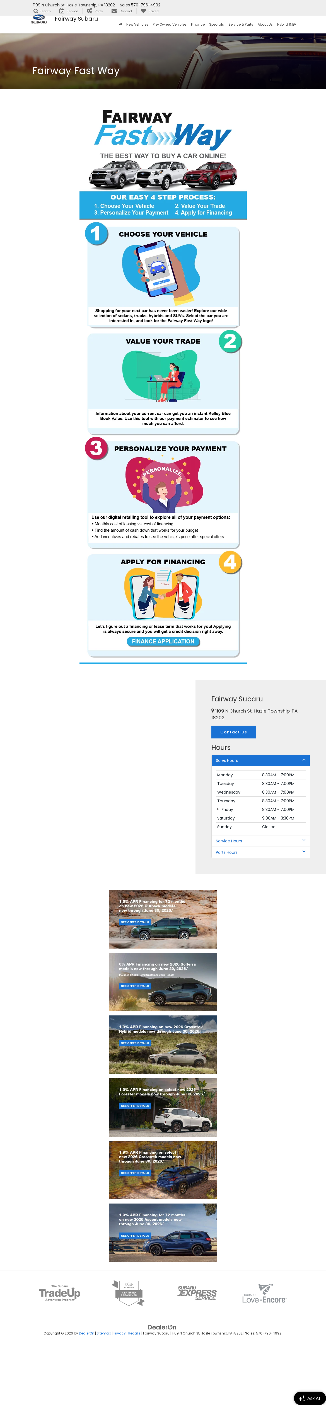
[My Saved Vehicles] (149, 11)
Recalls (134, 1391)
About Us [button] (265, 24)
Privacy (120, 1391)
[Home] (120, 24)
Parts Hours (261, 852)
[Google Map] (97, 777)
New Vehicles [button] (137, 24)
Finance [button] (198, 24)
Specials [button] (216, 24)
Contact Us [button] (233, 732)
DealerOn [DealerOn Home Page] (86, 1391)
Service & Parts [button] (240, 24)
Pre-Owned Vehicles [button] (170, 24)
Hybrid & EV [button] (286, 24)
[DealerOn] (162, 1385)
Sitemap (104, 1391)
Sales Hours (261, 760)
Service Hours (261, 841)
